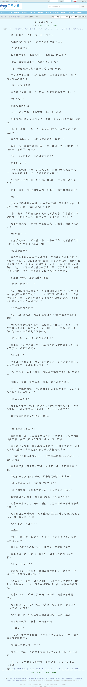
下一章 (48, 25)
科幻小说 (48, 12)
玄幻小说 (9, 12)
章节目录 (39, 672)
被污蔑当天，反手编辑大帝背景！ (37, 678)
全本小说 (71, 12)
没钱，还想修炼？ (50, 678)
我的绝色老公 (80, 29)
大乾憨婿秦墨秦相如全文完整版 (20, 17)
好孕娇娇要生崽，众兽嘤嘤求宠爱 (64, 678)
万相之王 (31, 29)
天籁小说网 (11, 6)
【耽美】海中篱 (59, 29)
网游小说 (40, 12)
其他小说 (63, 12)
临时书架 (79, 12)
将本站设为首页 (5, 1)
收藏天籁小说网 (16, 1)
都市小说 (24, 12)
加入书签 (54, 25)
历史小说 (32, 12)
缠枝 (11, 678)
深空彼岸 (26, 29)
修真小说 (17, 12)
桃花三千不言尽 (38, 29)
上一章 (32, 25)
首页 (2, 12)
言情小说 (56, 12)
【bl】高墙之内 (72, 29)
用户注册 (83, 1)
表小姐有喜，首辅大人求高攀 (21, 678)
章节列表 (39, 25)
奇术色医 (45, 29)
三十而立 (66, 29)
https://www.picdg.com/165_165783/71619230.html (44, 668)
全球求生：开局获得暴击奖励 (16, 29)
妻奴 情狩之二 (51, 29)
